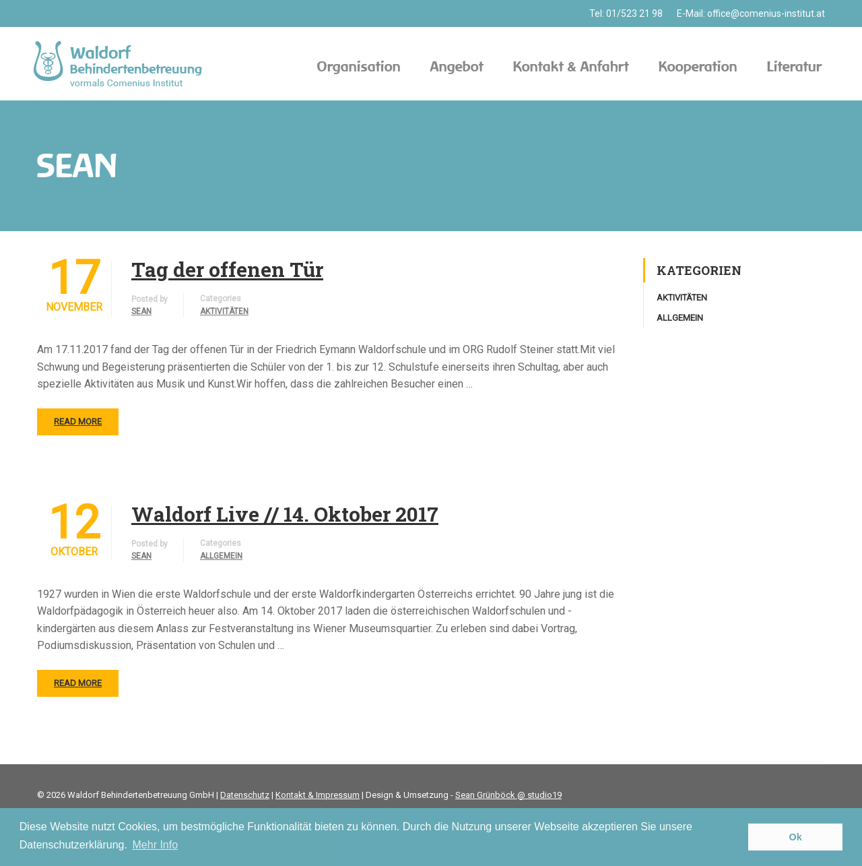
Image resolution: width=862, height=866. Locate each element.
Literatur (794, 66)
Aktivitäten (224, 311)
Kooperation (698, 66)
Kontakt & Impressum (317, 795)
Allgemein (221, 556)
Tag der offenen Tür (227, 269)
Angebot (457, 66)
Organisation (359, 66)
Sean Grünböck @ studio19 (508, 795)
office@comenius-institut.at (766, 13)
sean (141, 311)
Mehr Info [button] (155, 844)
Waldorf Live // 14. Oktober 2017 (284, 514)
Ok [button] (795, 837)
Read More (78, 421)
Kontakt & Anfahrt (571, 66)
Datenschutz (244, 795)
